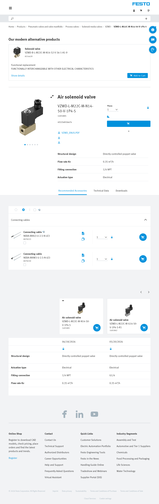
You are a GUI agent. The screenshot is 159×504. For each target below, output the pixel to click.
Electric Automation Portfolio (96, 446)
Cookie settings (105, 498)
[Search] (79, 18)
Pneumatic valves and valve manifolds (45, 26)
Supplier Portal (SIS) (91, 477)
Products (21, 26)
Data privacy (67, 491)
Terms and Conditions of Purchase (103, 491)
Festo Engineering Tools (93, 452)
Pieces (109, 105)
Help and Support (54, 465)
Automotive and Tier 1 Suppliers (133, 446)
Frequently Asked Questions (59, 471)
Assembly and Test (126, 440)
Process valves (72, 26)
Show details (18, 75)
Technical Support (54, 446)
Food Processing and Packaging (133, 458)
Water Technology (126, 471)
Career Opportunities (55, 458)
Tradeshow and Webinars (94, 471)
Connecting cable (32, 232)
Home (11, 26)
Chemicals (122, 452)
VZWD (108, 26)
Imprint (55, 491)
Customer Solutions (91, 440)
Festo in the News (90, 458)
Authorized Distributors (57, 452)
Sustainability (81, 491)
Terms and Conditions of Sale (131, 491)
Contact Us (50, 440)
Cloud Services (90, 498)
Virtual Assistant (53, 477)
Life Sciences (123, 465)
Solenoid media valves (92, 26)
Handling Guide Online (92, 465)
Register (13, 458)
